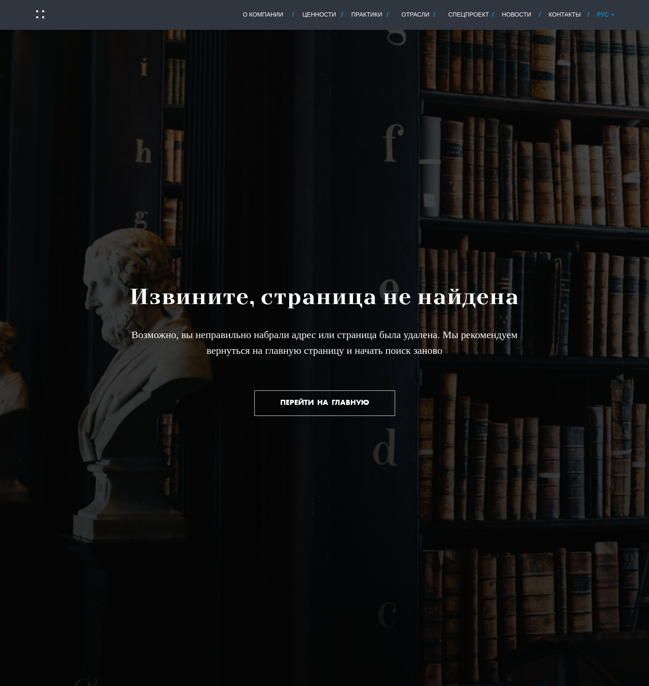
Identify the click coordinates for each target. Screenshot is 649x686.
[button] (39, 14)
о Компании (263, 14)
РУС (603, 14)
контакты (565, 14)
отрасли (415, 14)
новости (516, 14)
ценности (319, 14)
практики (366, 14)
